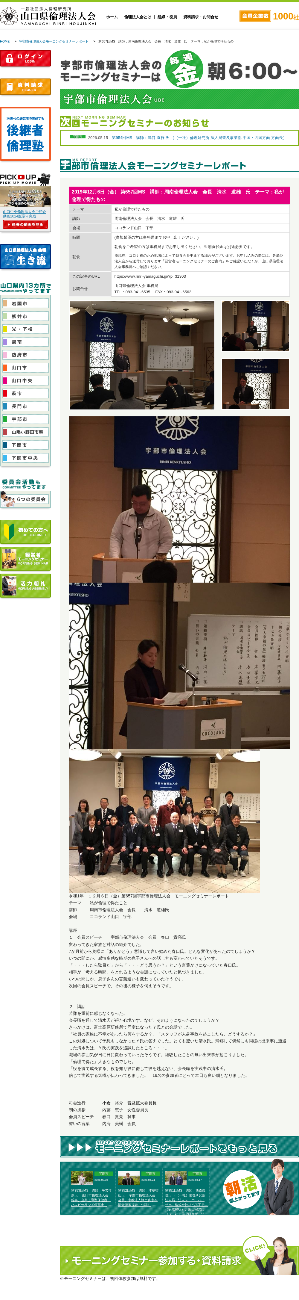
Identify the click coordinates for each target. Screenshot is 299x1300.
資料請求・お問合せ (200, 17)
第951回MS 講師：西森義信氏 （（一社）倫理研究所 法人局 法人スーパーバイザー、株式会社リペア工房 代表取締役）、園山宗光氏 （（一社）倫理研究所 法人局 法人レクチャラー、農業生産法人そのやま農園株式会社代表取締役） (187, 1209)
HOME (5, 41)
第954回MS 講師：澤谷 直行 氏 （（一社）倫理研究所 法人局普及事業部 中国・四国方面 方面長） (199, 137)
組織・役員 (167, 17)
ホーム (112, 17)
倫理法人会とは (137, 17)
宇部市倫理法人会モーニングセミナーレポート (54, 41)
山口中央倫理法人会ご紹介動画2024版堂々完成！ (24, 214)
